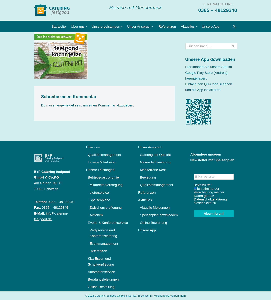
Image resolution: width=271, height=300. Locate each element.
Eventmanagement (104, 243)
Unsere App (211, 26)
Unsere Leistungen (100, 170)
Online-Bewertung (153, 223)
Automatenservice (101, 272)
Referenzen (167, 26)
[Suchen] (234, 26)
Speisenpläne (100, 200)
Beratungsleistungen (103, 279)
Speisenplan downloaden (159, 215)
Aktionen (96, 215)
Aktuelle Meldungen (155, 207)
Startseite (58, 26)
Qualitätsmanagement (104, 155)
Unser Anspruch (150, 147)
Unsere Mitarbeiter (102, 162)
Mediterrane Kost (153, 170)
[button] (86, 26)
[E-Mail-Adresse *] (214, 177)
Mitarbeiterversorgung (106, 185)
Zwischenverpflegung (106, 207)
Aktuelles (145, 200)
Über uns (93, 147)
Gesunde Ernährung (155, 162)
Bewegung (148, 177)
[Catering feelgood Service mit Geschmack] (52, 10)
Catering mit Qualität (155, 155)
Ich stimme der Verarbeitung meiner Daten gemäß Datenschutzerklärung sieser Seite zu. (210, 196)
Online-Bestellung (101, 287)
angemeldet (65, 105)
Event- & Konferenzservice (108, 223)
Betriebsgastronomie (103, 177)
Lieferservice (99, 192)
